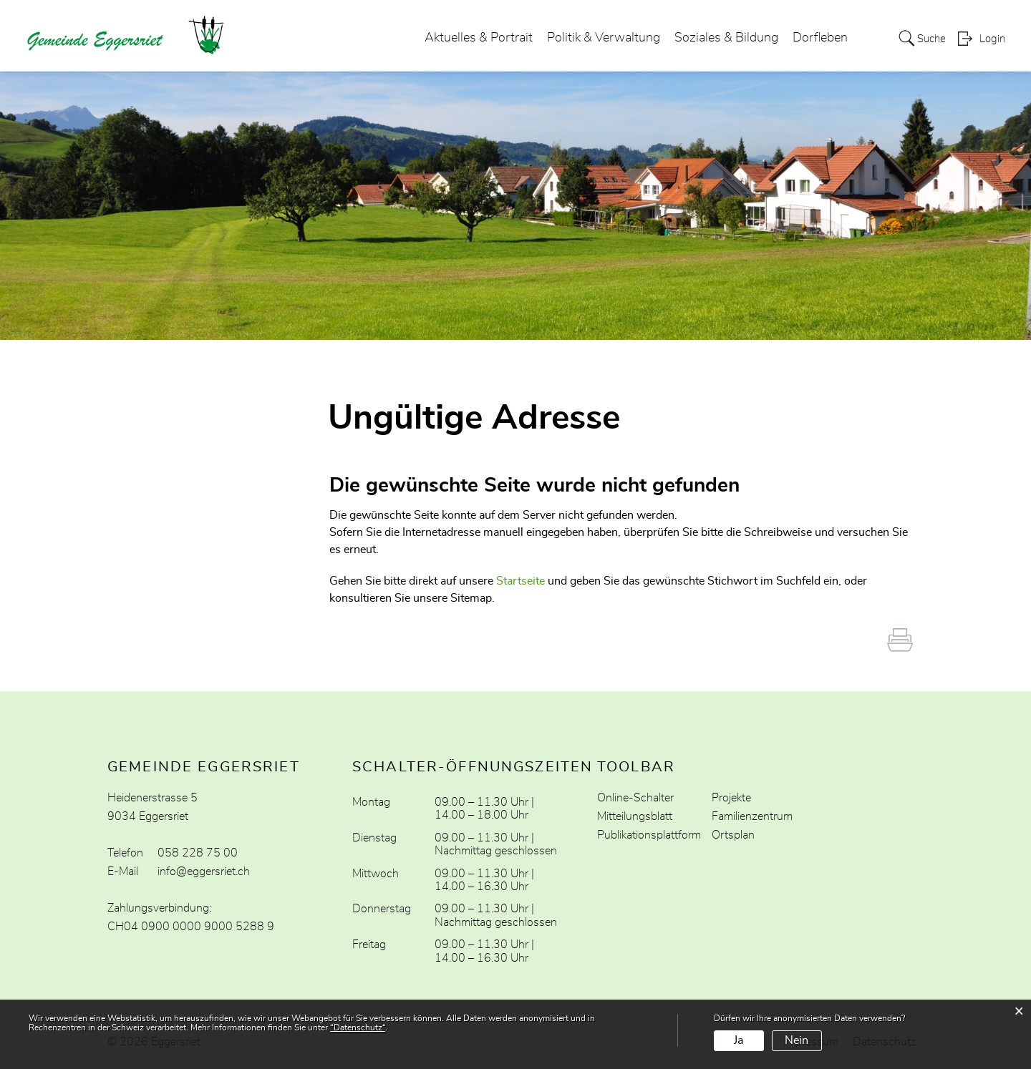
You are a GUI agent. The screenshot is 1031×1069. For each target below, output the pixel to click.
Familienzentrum (752, 816)
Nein (796, 1040)
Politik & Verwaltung (599, 38)
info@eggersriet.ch (204, 871)
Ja (738, 1040)
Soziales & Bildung (722, 38)
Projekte (731, 798)
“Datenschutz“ (357, 1027)
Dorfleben (815, 38)
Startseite (520, 581)
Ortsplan (733, 835)
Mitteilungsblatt (634, 816)
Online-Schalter (635, 798)
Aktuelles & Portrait (474, 38)
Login (992, 40)
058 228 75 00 (198, 853)
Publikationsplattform (649, 835)
